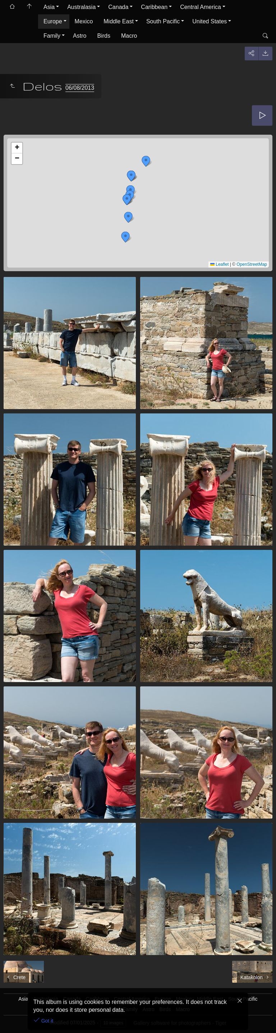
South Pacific (163, 21)
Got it (46, 1021)
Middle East (119, 21)
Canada (118, 7)
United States (209, 21)
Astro (79, 36)
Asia (49, 7)
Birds (103, 36)
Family (51, 36)
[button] (125, 237)
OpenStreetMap (251, 264)
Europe (52, 21)
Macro (129, 36)
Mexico (84, 21)
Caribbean (154, 7)
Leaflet (219, 264)
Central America (200, 7)
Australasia (81, 7)
